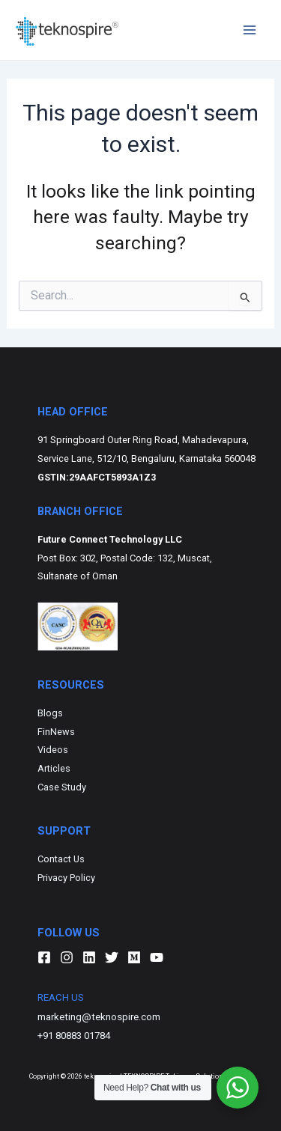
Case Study (61, 787)
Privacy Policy (66, 877)
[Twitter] (111, 957)
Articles (53, 768)
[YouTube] (156, 957)
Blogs (50, 713)
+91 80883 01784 (73, 1035)
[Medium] (134, 957)
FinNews (56, 731)
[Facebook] (44, 957)
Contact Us (61, 859)
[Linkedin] (89, 957)
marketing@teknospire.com (98, 1016)
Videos (52, 749)
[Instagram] (66, 957)
